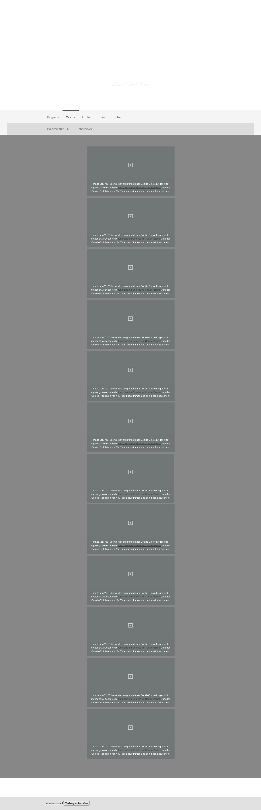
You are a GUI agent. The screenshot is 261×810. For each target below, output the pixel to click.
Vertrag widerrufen (76, 803)
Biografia (53, 117)
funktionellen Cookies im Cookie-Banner (139, 187)
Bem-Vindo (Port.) (133, 84)
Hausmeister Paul (58, 128)
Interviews (85, 128)
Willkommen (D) (87, 84)
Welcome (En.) (177, 84)
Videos (70, 117)
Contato (87, 117)
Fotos (117, 117)
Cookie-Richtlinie (53, 803)
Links (103, 117)
